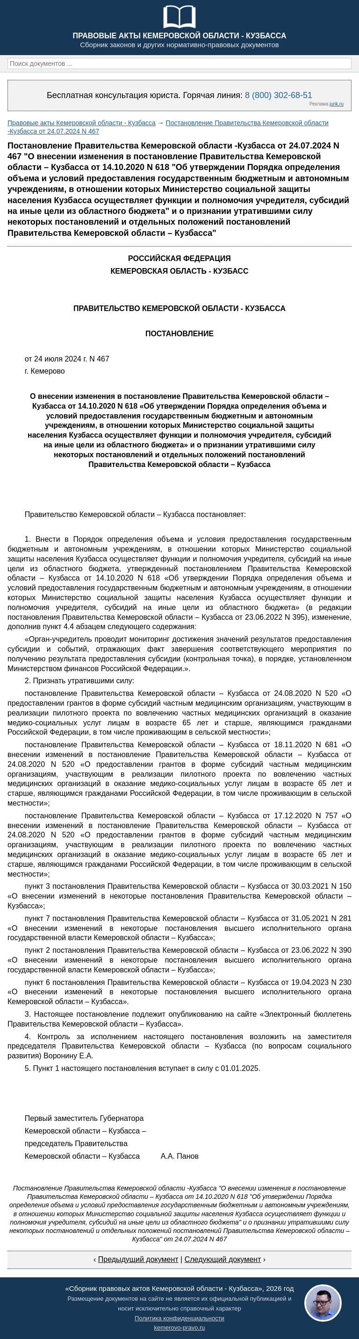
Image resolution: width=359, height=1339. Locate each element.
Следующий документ (223, 1259)
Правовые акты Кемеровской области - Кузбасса (81, 123)
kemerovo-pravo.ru (179, 1327)
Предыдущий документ (138, 1259)
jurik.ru (337, 103)
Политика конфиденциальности (179, 1318)
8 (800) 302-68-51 (278, 95)
